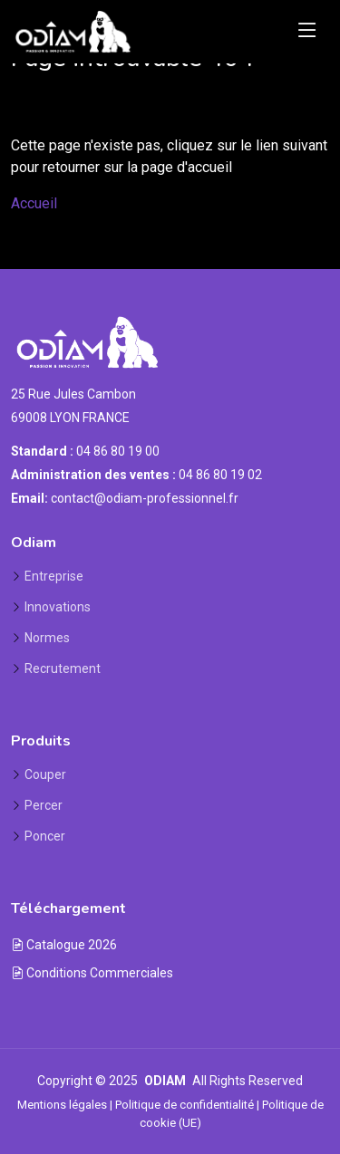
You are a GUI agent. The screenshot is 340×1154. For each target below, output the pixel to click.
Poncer (44, 836)
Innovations (57, 607)
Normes (47, 637)
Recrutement (62, 668)
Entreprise (53, 576)
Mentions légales (62, 1104)
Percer (43, 805)
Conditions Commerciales (92, 973)
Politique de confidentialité (184, 1104)
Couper (45, 774)
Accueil (34, 203)
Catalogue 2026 (64, 945)
